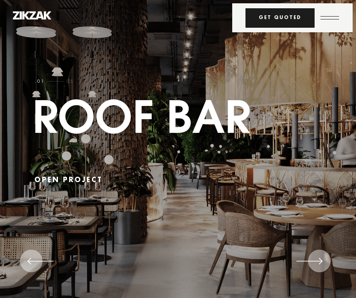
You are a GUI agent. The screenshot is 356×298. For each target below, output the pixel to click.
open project (68, 180)
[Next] (309, 264)
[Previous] (40, 264)
